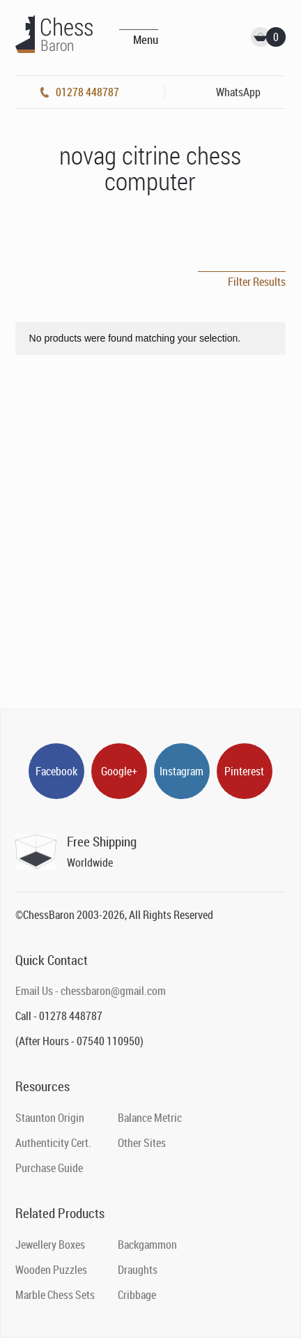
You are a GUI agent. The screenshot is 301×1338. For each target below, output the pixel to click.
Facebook (56, 771)
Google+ (119, 771)
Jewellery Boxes (50, 1244)
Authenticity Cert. (53, 1142)
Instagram (181, 771)
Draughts (137, 1269)
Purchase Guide (49, 1168)
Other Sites (142, 1142)
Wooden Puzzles (51, 1269)
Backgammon (147, 1244)
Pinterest (244, 771)
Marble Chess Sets (55, 1294)
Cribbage (137, 1294)
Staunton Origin (49, 1117)
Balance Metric (150, 1117)
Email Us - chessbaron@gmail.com (90, 990)
